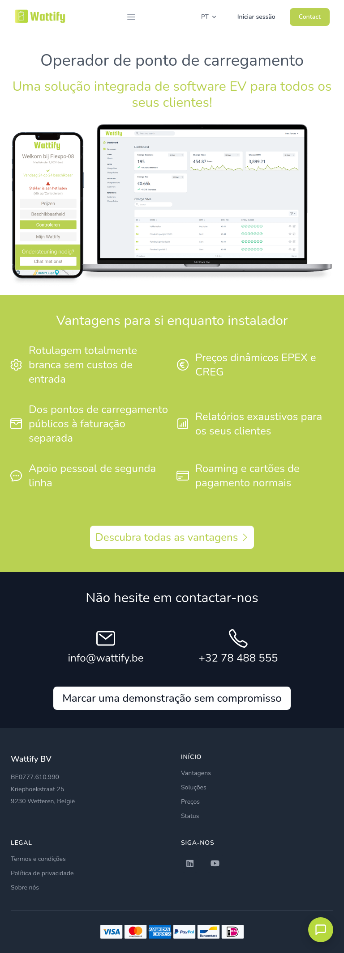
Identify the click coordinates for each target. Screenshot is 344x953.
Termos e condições (38, 859)
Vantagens (196, 773)
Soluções (193, 787)
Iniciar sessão (256, 17)
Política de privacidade (42, 873)
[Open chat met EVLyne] (320, 929)
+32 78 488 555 (238, 658)
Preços (190, 801)
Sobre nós (25, 887)
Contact (310, 17)
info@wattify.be (106, 658)
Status (190, 816)
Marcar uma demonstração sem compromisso (172, 698)
